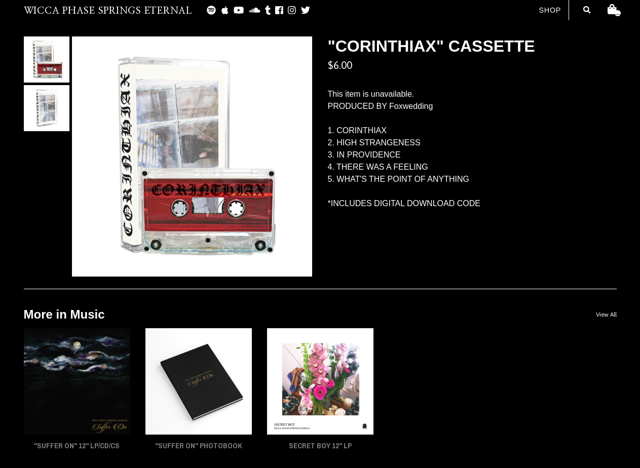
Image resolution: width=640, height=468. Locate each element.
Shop (550, 10)
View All (606, 314)
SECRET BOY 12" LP (320, 446)
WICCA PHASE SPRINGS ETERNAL (108, 11)
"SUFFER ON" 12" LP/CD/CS (77, 446)
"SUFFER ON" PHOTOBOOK (198, 446)
